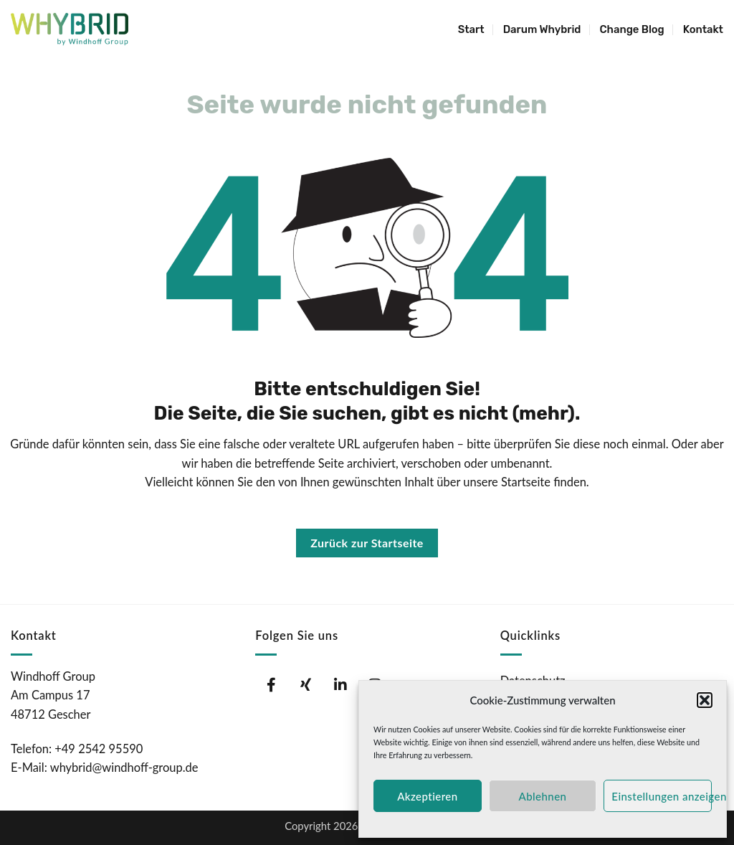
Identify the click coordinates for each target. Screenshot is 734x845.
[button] (704, 700)
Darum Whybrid (542, 29)
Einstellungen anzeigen (661, 796)
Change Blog (631, 29)
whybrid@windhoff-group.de (124, 767)
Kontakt (703, 29)
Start (471, 29)
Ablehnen (543, 796)
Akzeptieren (427, 796)
